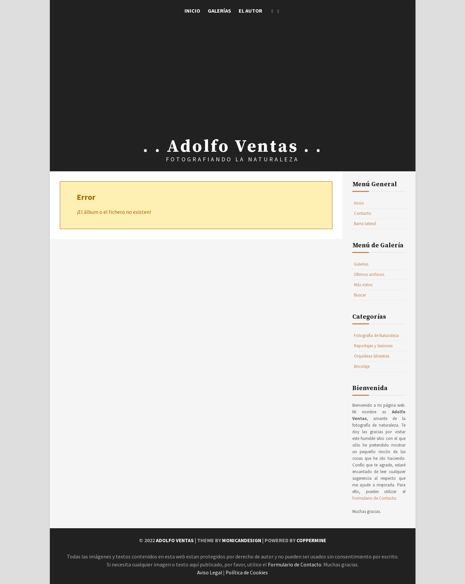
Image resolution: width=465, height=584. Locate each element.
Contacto (362, 213)
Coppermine (313, 540)
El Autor (250, 10)
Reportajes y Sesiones (373, 346)
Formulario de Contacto (374, 498)
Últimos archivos (369, 274)
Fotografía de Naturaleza (376, 335)
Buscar (360, 295)
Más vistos (363, 285)
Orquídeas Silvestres (371, 356)
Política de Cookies (247, 572)
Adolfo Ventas (173, 540)
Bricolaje (362, 366)
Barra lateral (365, 223)
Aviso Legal (209, 572)
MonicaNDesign (241, 540)
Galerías (219, 10)
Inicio (192, 10)
